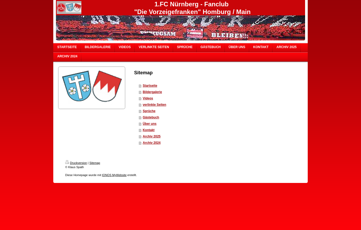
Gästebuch (151, 117)
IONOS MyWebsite (114, 175)
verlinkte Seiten (154, 105)
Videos (148, 98)
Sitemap (94, 162)
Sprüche (149, 111)
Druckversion (76, 162)
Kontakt (149, 130)
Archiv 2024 (151, 143)
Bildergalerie (152, 92)
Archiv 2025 (151, 136)
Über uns (149, 124)
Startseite (150, 86)
